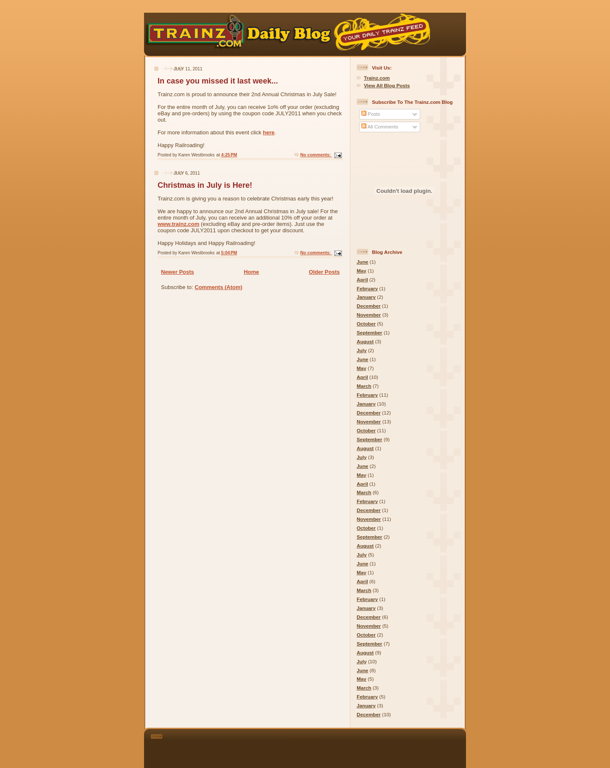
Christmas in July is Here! (205, 185)
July (361, 350)
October (366, 323)
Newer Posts (177, 272)
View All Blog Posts (387, 85)
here (268, 132)
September (369, 332)
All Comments (379, 126)
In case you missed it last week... (218, 81)
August (365, 341)
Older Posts (324, 272)
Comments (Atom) (219, 287)
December (369, 306)
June (362, 261)
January (366, 297)
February (367, 288)
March (364, 386)
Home (251, 272)
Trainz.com (377, 78)
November (369, 314)
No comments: (316, 155)
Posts (370, 114)
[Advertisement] (317, 747)
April (362, 279)
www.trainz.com (178, 224)
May (361, 270)
